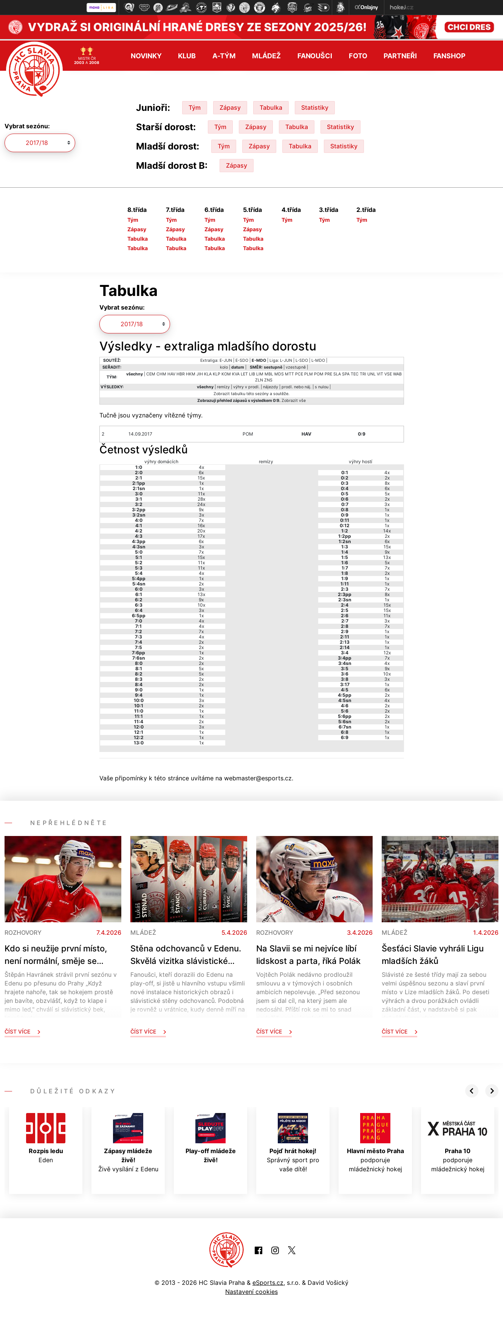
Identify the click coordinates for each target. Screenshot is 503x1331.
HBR (180, 372)
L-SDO (302, 358)
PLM (308, 372)
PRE (328, 372)
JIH (200, 372)
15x (201, 476)
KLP (216, 372)
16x (201, 524)
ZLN (259, 378)
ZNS (268, 378)
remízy (223, 385)
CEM (150, 372)
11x (201, 492)
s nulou (321, 385)
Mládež (266, 54)
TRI (363, 372)
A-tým (223, 54)
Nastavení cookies (251, 1290)
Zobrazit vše (294, 399)
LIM (259, 372)
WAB (397, 372)
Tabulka (271, 106)
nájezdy (270, 385)
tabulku (238, 392)
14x (387, 529)
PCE (299, 372)
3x (201, 513)
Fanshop (449, 54)
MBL (269, 372)
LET (244, 372)
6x (201, 471)
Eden (45, 1137)
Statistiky (314, 106)
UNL (371, 372)
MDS (279, 372)
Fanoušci (314, 54)
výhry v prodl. (246, 385)
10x (201, 603)
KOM (226, 372)
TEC (355, 372)
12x (387, 651)
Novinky (146, 54)
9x (201, 508)
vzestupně (296, 365)
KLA (208, 372)
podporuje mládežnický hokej (375, 1141)
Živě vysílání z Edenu (128, 1141)
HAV (171, 372)
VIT (380, 372)
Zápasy (230, 106)
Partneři (400, 54)
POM (318, 372)
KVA (236, 372)
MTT (289, 372)
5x (201, 667)
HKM (190, 372)
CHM (161, 372)
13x (201, 593)
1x (201, 481)
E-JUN (226, 358)
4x (201, 466)
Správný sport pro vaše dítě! (293, 1141)
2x (201, 582)
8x (387, 481)
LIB (252, 372)
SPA (346, 372)
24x (201, 503)
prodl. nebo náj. (296, 385)
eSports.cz (267, 1281)
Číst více (22, 1030)
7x (201, 519)
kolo (224, 365)
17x (201, 534)
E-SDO (241, 358)
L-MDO (318, 358)
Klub (187, 54)
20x (201, 529)
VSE (388, 372)
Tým (195, 106)
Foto (358, 54)
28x (201, 497)
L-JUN (286, 358)
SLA (337, 372)
